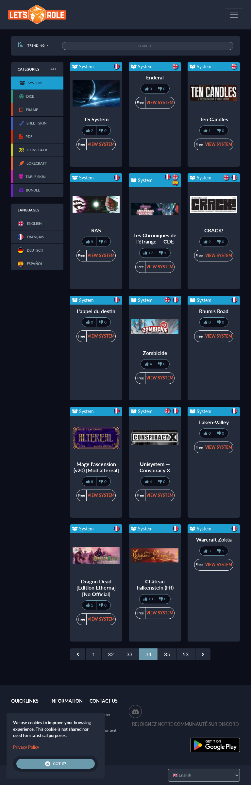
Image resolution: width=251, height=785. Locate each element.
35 (167, 654)
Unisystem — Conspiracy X (155, 467)
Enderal (155, 77)
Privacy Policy (26, 747)
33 (129, 654)
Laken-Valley (214, 422)
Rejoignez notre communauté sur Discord (185, 724)
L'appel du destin (96, 311)
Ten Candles (214, 119)
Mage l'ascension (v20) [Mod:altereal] (96, 467)
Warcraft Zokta (214, 539)
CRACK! (214, 230)
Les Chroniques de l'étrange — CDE (154, 238)
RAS (96, 230)
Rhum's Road (213, 311)
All (53, 69)
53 (186, 654)
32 (111, 654)
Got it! (55, 763)
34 (148, 654)
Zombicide (155, 353)
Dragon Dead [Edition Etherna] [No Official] (96, 587)
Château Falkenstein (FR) (155, 584)
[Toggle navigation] (234, 14)
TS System (96, 119)
